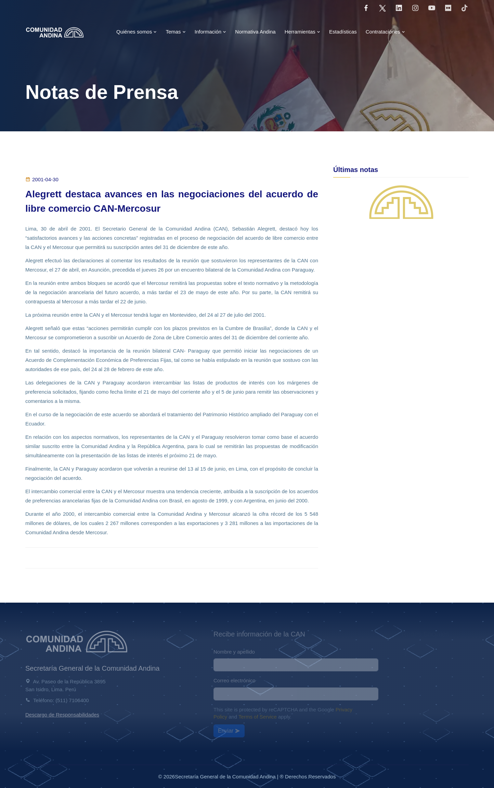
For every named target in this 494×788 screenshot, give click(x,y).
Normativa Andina (255, 32)
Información (210, 32)
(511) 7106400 (72, 700)
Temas (175, 32)
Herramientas (302, 32)
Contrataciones (385, 32)
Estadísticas (343, 32)
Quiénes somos (136, 32)
